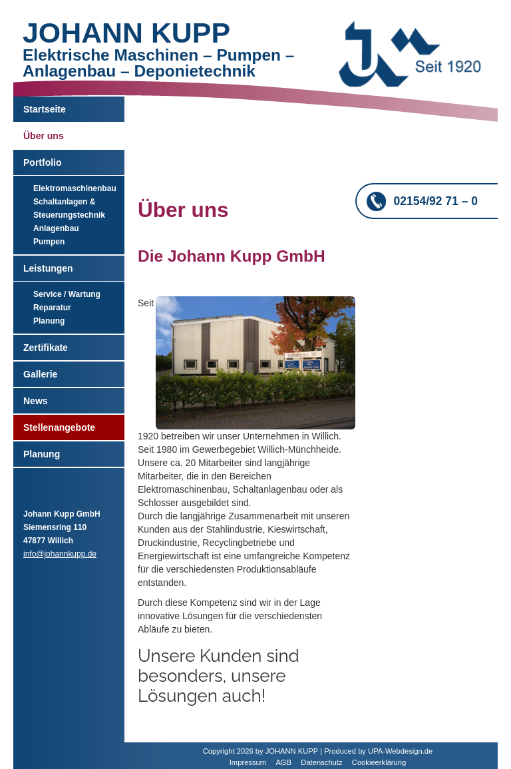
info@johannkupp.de (59, 554)
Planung (49, 321)
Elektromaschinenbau (74, 188)
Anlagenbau (56, 228)
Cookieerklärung (379, 762)
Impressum (248, 762)
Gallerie (40, 374)
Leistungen (48, 268)
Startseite (44, 109)
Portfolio (42, 162)
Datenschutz (321, 762)
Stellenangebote (59, 427)
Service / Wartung (66, 294)
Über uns (43, 135)
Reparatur (52, 307)
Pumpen (49, 241)
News (35, 400)
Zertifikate (45, 347)
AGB (283, 762)
